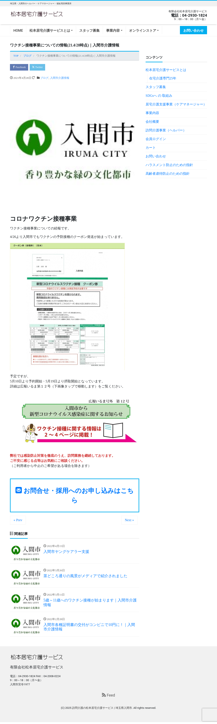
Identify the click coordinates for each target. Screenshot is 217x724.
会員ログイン (156, 139)
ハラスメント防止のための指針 (169, 165)
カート (151, 147)
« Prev (18, 520)
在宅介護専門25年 (162, 78)
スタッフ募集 (89, 31)
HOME (18, 31)
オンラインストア (142, 31)
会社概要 (152, 121)
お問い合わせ (193, 31)
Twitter (39, 67)
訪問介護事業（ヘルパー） (166, 130)
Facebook (20, 67)
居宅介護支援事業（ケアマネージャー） (176, 104)
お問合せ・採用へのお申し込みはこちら (74, 495)
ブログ (44, 78)
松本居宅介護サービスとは (49, 31)
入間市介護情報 (59, 78)
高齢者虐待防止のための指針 (168, 173)
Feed (108, 697)
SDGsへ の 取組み (159, 95)
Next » (129, 520)
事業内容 (113, 31)
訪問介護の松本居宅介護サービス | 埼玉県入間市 (102, 709)
